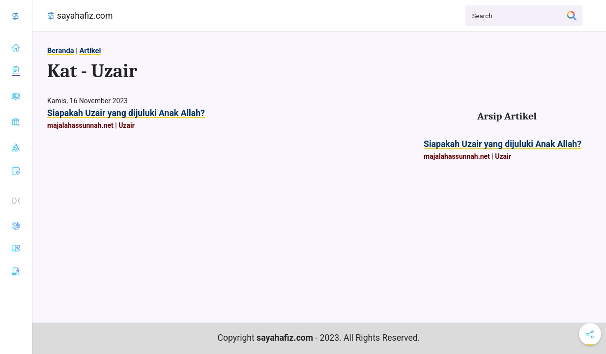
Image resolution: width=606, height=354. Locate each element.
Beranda (60, 50)
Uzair (126, 125)
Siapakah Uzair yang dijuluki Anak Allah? (126, 113)
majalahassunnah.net (80, 125)
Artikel (90, 50)
